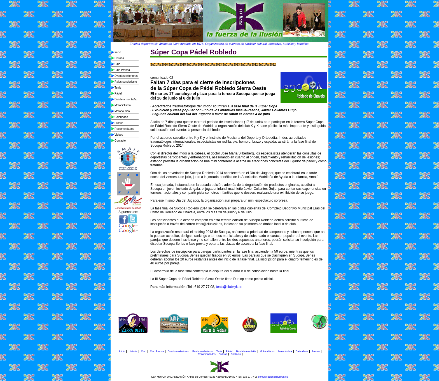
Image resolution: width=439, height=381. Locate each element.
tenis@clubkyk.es (228, 287)
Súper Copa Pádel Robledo (193, 52)
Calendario (121, 117)
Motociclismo (123, 105)
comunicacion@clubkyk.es (273, 376)
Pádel (118, 93)
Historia (119, 58)
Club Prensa (122, 69)
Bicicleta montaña (126, 99)
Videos (119, 134)
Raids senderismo (126, 81)
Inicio (118, 52)
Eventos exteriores (126, 75)
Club (117, 64)
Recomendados (124, 128)
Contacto (120, 140)
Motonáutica (122, 111)
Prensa (119, 122)
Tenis (118, 87)
